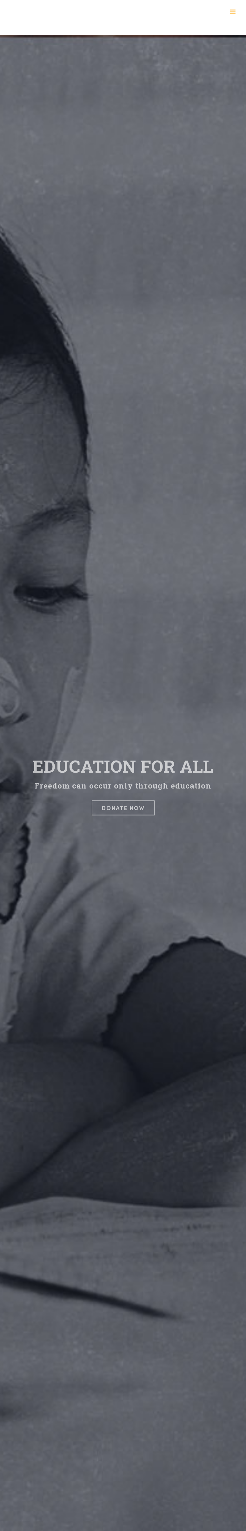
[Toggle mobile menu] (233, 12)
